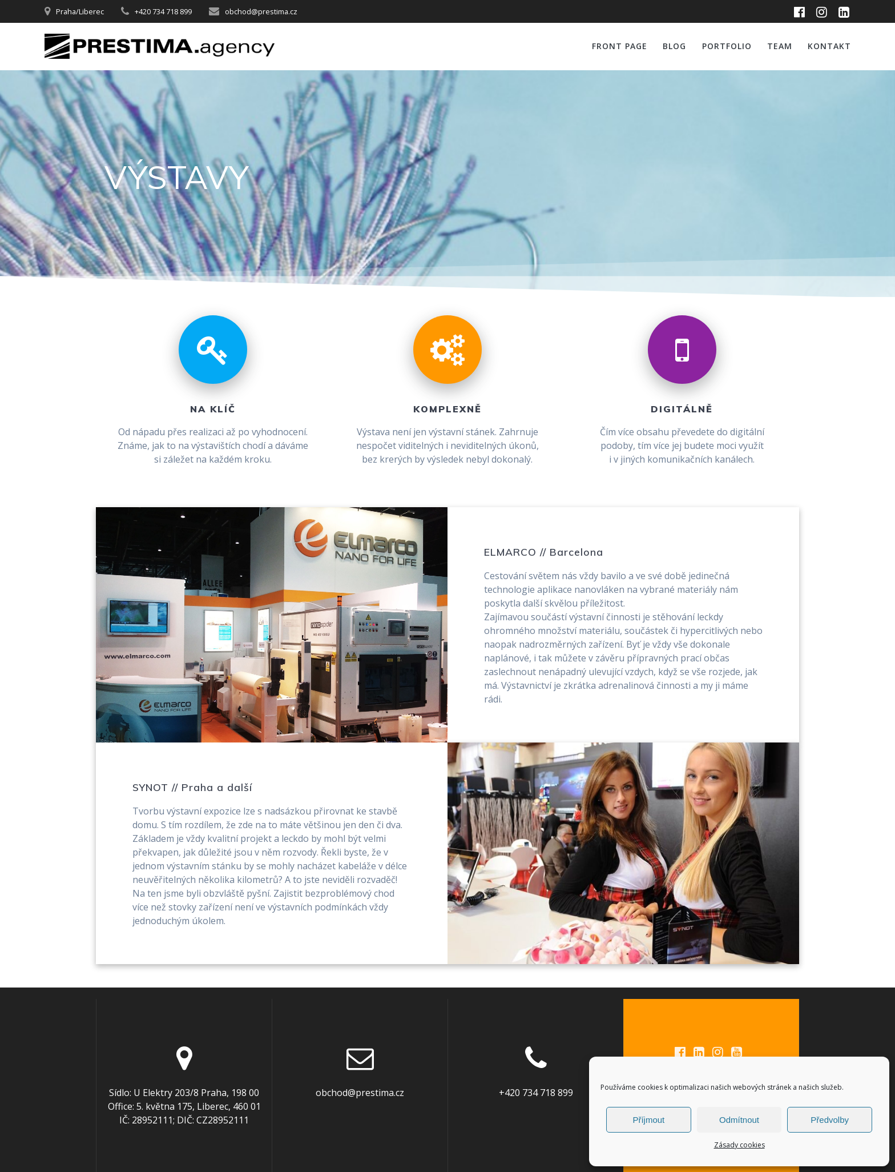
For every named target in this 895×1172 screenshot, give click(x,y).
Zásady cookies (739, 1145)
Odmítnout (739, 1120)
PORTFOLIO (727, 46)
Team (779, 46)
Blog (674, 46)
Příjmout (648, 1120)
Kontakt (829, 46)
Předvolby (830, 1120)
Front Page (619, 46)
